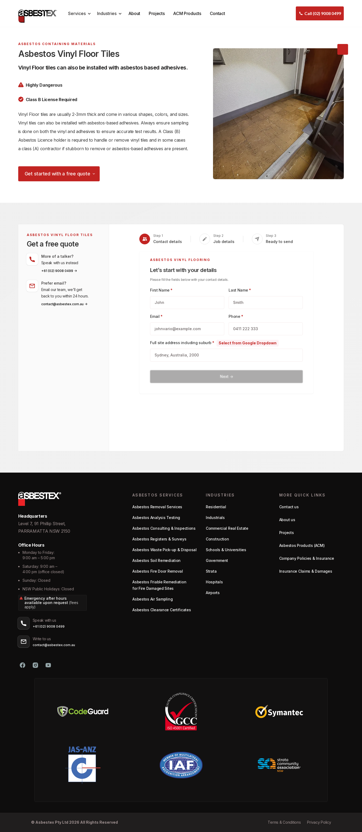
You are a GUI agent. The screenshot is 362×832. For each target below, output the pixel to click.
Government (217, 560)
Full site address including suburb (182, 342)
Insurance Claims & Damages (305, 571)
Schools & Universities (226, 549)
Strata (211, 571)
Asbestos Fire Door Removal (157, 571)
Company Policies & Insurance (306, 558)
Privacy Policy (319, 822)
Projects (157, 13)
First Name (161, 290)
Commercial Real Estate (227, 528)
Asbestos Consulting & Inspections (164, 528)
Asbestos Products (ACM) (302, 545)
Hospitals (214, 582)
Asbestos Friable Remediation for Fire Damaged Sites (159, 585)
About (134, 13)
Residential (216, 507)
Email (156, 316)
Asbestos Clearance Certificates (161, 610)
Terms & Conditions (284, 822)
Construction (217, 539)
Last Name (240, 290)
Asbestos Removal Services (157, 507)
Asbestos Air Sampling (152, 599)
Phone (236, 316)
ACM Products (187, 13)
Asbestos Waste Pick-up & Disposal (164, 549)
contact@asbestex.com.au (54, 645)
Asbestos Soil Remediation (156, 560)
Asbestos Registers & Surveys (159, 539)
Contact (217, 13)
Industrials (215, 517)
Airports (213, 592)
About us (287, 519)
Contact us (289, 507)
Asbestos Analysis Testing (156, 517)
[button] (78, 13)
